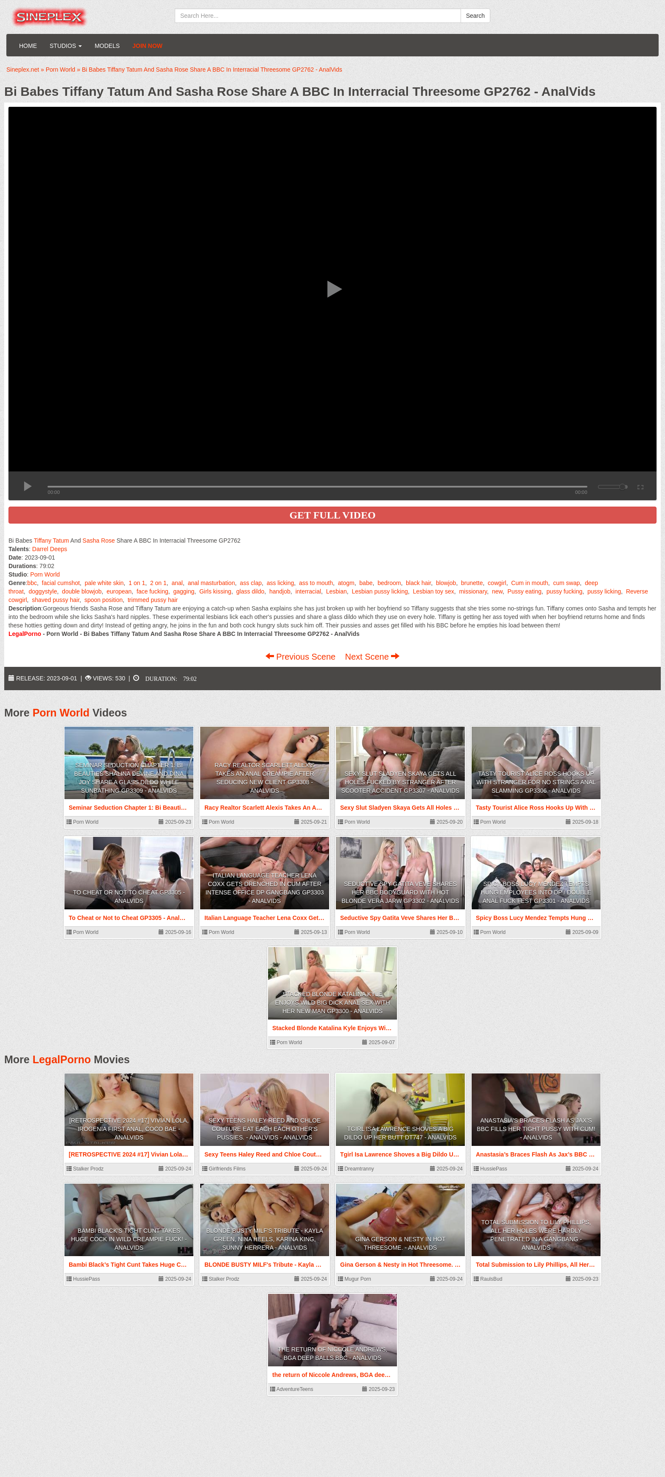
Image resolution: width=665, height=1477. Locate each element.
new (497, 591)
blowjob (446, 583)
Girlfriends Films (224, 1169)
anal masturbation (211, 583)
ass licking (280, 583)
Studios (66, 45)
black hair (418, 583)
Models (107, 45)
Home (28, 45)
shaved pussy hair (55, 599)
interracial (308, 591)
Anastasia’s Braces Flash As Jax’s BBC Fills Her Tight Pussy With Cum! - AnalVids (536, 1129)
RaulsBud (488, 1279)
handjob (280, 591)
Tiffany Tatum (51, 540)
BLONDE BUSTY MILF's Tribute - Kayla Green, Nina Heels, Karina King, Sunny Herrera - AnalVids (264, 1239)
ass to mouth (316, 583)
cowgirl (497, 583)
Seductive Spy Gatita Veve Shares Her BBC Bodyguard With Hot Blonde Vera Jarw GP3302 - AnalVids (400, 892)
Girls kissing (215, 591)
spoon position (103, 599)
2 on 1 (158, 583)
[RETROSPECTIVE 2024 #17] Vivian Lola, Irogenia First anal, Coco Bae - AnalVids (129, 1129)
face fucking (152, 591)
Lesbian (336, 591)
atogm (346, 583)
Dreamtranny (356, 1169)
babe (365, 583)
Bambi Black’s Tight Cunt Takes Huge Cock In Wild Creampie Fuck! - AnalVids (129, 1239)
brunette (472, 583)
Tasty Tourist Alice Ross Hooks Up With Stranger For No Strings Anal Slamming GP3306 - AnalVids (536, 782)
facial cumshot (61, 583)
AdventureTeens (291, 1389)
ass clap (251, 583)
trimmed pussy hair (153, 599)
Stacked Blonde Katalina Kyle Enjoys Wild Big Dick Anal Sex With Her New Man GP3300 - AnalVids (332, 1002)
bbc (32, 583)
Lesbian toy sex (433, 591)
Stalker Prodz (85, 1169)
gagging (183, 591)
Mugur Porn (354, 1279)
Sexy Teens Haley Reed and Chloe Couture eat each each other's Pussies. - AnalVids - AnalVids (265, 1129)
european (118, 591)
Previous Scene (301, 656)
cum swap (566, 583)
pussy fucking (564, 591)
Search (475, 15)
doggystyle (42, 591)
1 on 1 (137, 583)
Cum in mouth (529, 583)
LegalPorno (62, 1059)
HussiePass (490, 1169)
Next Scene (372, 656)
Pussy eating (525, 591)
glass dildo (250, 591)
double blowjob (81, 591)
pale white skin (104, 583)
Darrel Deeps (49, 549)
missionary (473, 591)
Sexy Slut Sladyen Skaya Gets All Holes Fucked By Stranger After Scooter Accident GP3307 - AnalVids (400, 782)
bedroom (389, 583)
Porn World (45, 574)
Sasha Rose (99, 540)
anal (176, 583)
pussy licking (604, 591)
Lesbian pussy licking (380, 591)
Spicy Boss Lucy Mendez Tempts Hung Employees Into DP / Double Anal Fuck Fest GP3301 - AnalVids (536, 892)
